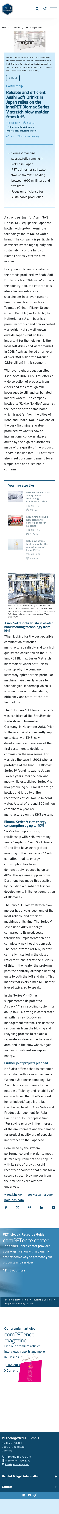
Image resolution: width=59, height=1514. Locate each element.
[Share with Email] (53, 1208)
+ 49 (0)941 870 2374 (16, 1457)
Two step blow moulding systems (21, 131)
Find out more (14, 1270)
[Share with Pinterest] (29, 1208)
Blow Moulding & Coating (21, 127)
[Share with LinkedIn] (41, 1208)
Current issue (15, 1370)
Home (17, 28)
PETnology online (34, 28)
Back (12, 78)
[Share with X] (18, 1208)
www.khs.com (14, 1194)
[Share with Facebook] (6, 1208)
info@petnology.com (15, 1464)
